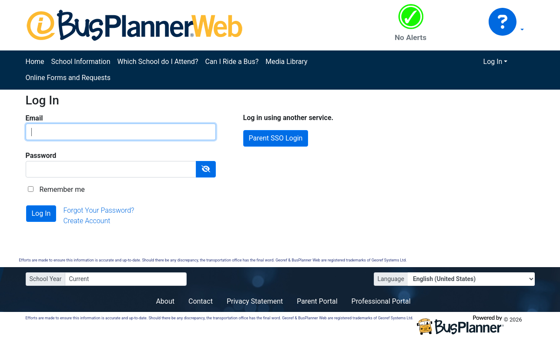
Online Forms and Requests (68, 78)
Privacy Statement (255, 301)
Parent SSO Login (276, 138)
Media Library (286, 61)
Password (41, 155)
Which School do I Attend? (157, 61)
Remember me (61, 189)
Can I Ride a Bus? (231, 61)
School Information (81, 61)
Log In (493, 61)
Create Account (86, 221)
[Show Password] (206, 169)
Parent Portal (317, 301)
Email (34, 118)
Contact (200, 301)
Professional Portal (381, 301)
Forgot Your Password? (98, 210)
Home (35, 61)
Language (391, 278)
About (165, 301)
